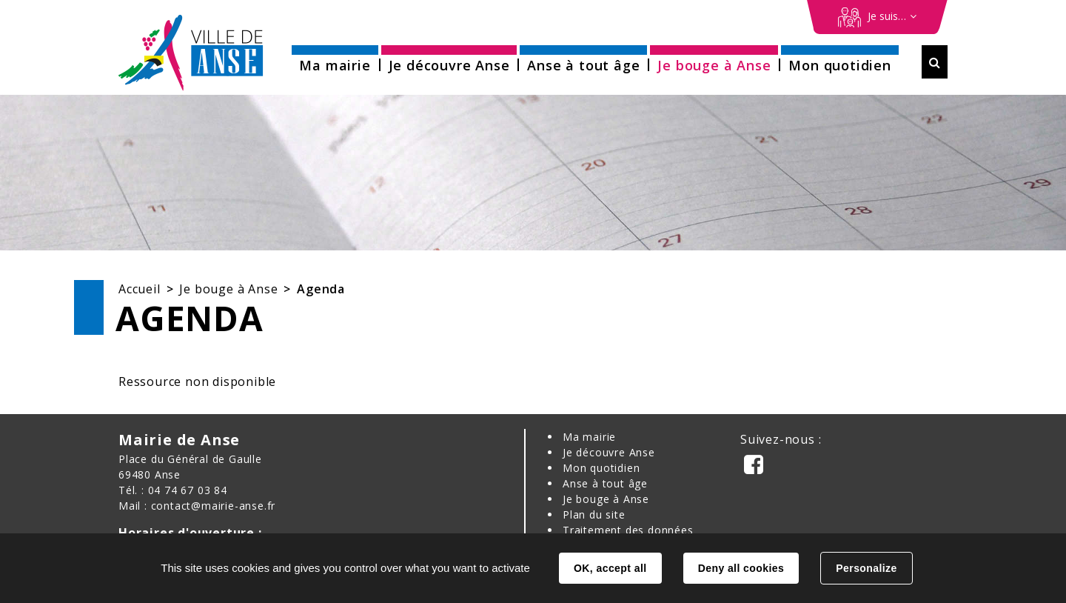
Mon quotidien (601, 468)
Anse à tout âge (605, 483)
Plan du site (594, 514)
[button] (335, 60)
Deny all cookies (741, 568)
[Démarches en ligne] (877, 17)
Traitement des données (628, 530)
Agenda (321, 289)
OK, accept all (610, 568)
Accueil (139, 289)
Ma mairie (589, 437)
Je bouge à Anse (228, 289)
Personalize (866, 568)
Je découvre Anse (609, 452)
